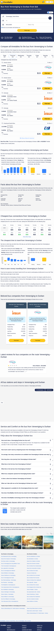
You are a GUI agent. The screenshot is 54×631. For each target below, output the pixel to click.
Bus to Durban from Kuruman (33, 577)
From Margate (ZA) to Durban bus (34, 587)
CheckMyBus (3, 620)
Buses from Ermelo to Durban (33, 563)
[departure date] (16, 25)
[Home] (6, 2)
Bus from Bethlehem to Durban (33, 556)
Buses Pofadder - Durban (32, 589)
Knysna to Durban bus (31, 573)
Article (39, 629)
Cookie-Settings (27, 629)
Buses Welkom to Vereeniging (7, 596)
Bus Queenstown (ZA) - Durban (33, 591)
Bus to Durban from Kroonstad (33, 575)
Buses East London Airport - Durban (34, 610)
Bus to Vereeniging (20, 620)
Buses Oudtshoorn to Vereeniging (8, 575)
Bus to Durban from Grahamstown (34, 565)
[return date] (40, 25)
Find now (47, 73)
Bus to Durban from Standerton (33, 596)
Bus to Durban (28, 620)
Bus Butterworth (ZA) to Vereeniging (8, 556)
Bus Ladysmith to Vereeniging (7, 568)
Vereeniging (39, 390)
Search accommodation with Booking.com (11, 27)
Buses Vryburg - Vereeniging (7, 594)
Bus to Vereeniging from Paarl (7, 577)
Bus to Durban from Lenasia (33, 584)
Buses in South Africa (10, 620)
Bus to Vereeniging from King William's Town (10, 563)
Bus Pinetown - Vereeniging (7, 582)
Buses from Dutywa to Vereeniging (8, 558)
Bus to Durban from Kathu (32, 570)
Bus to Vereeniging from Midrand (8, 570)
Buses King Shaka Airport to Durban (34, 608)
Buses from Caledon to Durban (33, 561)
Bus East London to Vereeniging (8, 561)
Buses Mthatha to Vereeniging (7, 573)
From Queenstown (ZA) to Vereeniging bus (10, 587)
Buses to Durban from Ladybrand (34, 580)
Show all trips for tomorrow (27, 138)
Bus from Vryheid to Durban (33, 598)
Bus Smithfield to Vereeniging (7, 589)
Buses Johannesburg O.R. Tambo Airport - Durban (37, 613)
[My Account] (43, 2)
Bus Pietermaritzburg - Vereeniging (8, 580)
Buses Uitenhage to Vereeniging (8, 591)
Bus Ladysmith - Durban (32, 582)
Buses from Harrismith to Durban (34, 568)
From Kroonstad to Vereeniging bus (8, 565)
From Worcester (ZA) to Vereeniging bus (9, 601)
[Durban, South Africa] (29, 20)
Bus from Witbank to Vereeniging (8, 598)
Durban (49, 390)
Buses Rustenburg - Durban (33, 594)
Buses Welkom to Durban (32, 601)
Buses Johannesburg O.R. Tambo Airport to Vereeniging (13, 608)
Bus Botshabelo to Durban (32, 558)
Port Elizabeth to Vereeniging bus (8, 584)
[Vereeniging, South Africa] (29, 16)
